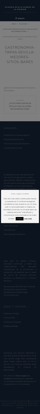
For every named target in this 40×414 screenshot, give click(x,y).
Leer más (28, 219)
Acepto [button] (19, 219)
